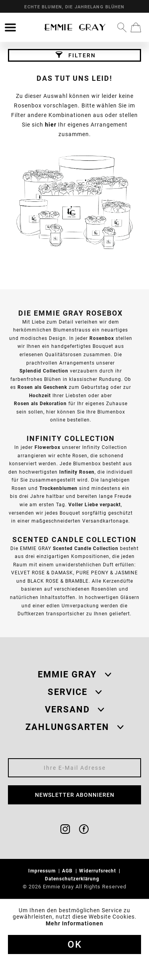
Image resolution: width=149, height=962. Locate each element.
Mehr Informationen (74, 923)
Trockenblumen (58, 488)
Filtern (76, 55)
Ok (75, 944)
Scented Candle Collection (85, 548)
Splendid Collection (43, 371)
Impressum (42, 871)
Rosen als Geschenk (42, 387)
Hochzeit (40, 395)
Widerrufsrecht (98, 871)
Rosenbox (101, 338)
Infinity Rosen (77, 472)
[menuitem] (10, 27)
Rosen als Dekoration (40, 403)
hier (50, 124)
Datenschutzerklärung (73, 879)
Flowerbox (47, 447)
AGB (68, 871)
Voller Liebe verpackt (94, 504)
